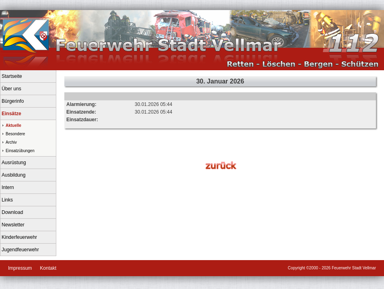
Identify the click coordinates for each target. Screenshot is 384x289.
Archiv (11, 142)
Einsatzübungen (20, 151)
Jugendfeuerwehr (20, 249)
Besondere (15, 134)
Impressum (20, 268)
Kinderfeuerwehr (19, 237)
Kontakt (48, 268)
